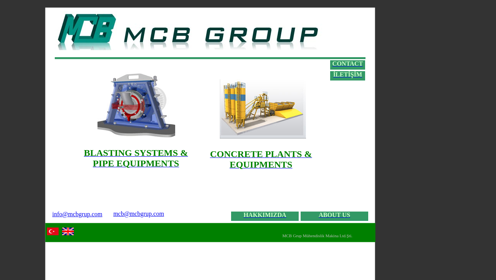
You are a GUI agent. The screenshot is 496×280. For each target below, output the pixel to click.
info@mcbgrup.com (77, 214)
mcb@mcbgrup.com (138, 213)
